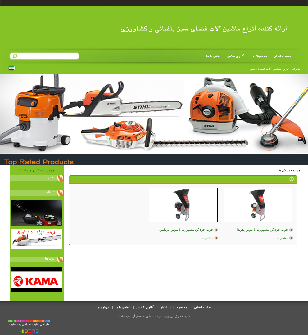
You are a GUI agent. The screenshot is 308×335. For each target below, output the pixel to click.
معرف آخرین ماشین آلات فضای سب (274, 68)
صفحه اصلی (282, 56)
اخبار (163, 307)
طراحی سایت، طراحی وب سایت (29, 324)
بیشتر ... (282, 237)
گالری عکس (235, 56)
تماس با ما (213, 56)
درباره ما (103, 307)
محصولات (258, 56)
